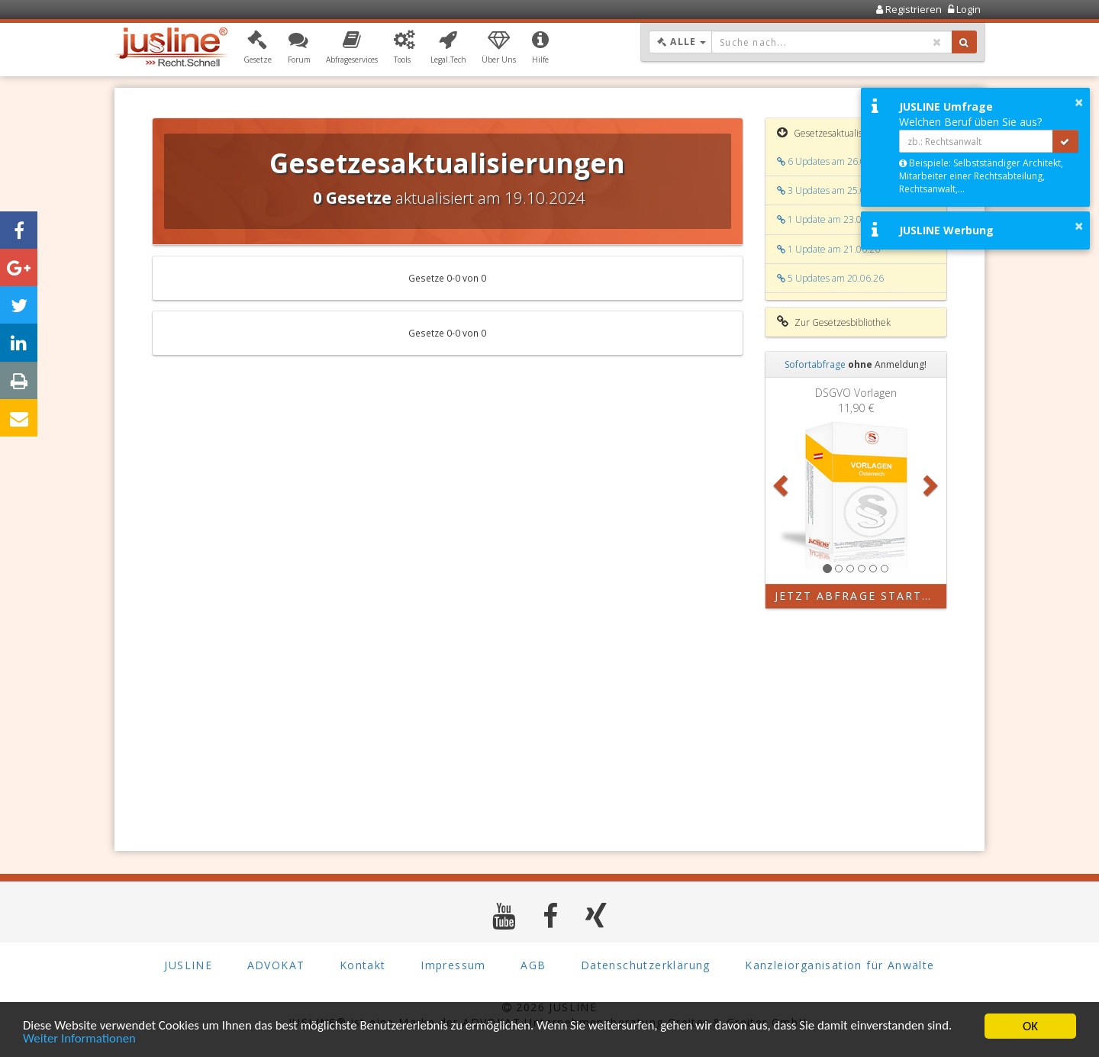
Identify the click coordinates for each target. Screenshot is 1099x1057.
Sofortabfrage (815, 364)
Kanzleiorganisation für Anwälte (839, 965)
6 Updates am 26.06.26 (830, 161)
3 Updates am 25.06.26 (830, 190)
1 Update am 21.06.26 (828, 249)
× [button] (1079, 102)
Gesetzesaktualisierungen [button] (838, 133)
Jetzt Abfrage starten (857, 595)
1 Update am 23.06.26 (828, 219)
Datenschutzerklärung (646, 965)
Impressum (453, 965)
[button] (257, 48)
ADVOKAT (276, 965)
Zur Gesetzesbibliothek (834, 322)
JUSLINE (188, 965)
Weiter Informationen (80, 1040)
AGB (533, 965)
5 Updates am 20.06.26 (830, 278)
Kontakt (363, 965)
